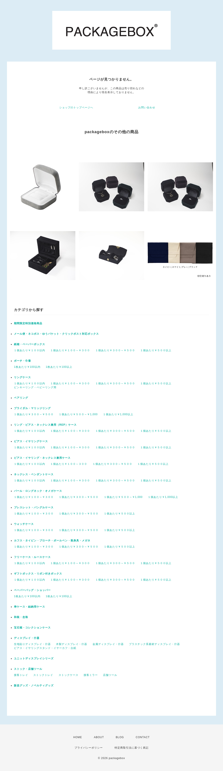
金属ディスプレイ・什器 (108, 644)
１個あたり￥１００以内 (29, 350)
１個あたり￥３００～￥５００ (115, 350)
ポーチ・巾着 (22, 360)
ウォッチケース (24, 524)
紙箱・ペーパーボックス (29, 344)
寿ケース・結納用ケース (29, 606)
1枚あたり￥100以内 (27, 366)
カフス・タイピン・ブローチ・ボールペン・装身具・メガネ (52, 540)
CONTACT (143, 737)
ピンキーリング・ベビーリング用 (35, 387)
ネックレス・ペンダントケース (34, 474)
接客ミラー (91, 675)
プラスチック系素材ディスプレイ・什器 (154, 644)
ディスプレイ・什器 (26, 638)
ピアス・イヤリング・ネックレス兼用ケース (42, 457)
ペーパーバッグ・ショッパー (32, 590)
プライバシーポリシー (88, 747)
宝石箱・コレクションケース (32, 627)
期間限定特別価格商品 (28, 323)
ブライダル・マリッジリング (32, 408)
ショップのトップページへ (76, 107)
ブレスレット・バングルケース (34, 507)
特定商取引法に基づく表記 (132, 747)
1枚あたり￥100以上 (59, 366)
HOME (77, 737)
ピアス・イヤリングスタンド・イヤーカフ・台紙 (45, 648)
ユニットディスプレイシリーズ (34, 658)
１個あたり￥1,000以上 (118, 414)
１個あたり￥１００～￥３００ (70, 350)
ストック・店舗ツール (28, 668)
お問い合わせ (146, 107)
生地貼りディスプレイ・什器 (32, 644)
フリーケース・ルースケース (32, 557)
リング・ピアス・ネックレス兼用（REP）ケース (45, 424)
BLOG (120, 737)
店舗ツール (110, 675)
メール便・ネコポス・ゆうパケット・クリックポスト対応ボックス (56, 333)
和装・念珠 (21, 617)
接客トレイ (21, 675)
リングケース (22, 377)
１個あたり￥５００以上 (155, 350)
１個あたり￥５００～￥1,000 (78, 414)
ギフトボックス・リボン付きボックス (38, 573)
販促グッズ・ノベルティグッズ (34, 685)
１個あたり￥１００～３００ (68, 463)
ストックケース (68, 675)
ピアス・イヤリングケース (31, 441)
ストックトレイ (43, 675)
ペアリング (21, 397)
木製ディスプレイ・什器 (71, 644)
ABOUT (99, 737)
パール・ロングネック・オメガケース (38, 490)
